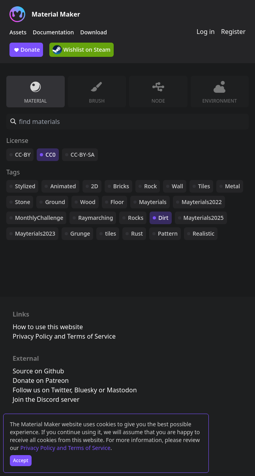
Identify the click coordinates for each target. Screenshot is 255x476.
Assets (17, 32)
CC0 (50, 154)
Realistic (203, 233)
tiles (110, 233)
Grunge (80, 233)
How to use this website (48, 326)
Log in (206, 31)
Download (93, 32)
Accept (20, 460)
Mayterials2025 (204, 217)
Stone (22, 202)
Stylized (25, 186)
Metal (232, 186)
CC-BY (22, 154)
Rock (150, 186)
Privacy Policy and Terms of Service (66, 448)
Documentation (53, 32)
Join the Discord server (46, 399)
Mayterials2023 (35, 233)
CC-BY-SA (83, 154)
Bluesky (85, 390)
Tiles (204, 186)
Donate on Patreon (41, 380)
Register (233, 31)
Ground (55, 202)
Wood (88, 202)
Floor (117, 202)
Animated (63, 186)
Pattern (168, 233)
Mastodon (122, 390)
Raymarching (95, 217)
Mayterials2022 (202, 202)
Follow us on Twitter (42, 390)
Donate (26, 49)
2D (94, 186)
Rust (137, 233)
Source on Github (38, 371)
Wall (177, 186)
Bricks (121, 186)
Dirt (163, 217)
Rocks (135, 217)
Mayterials (153, 202)
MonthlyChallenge (39, 217)
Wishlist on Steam (81, 49)
